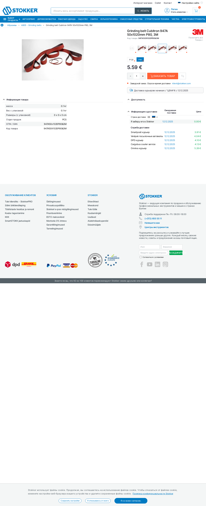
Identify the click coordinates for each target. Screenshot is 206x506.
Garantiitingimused (55, 224)
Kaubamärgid (94, 213)
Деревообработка (46, 19)
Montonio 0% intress (56, 220)
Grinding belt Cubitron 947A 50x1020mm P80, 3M (69, 25)
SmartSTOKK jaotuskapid (17, 220)
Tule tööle (92, 209)
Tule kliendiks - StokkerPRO (18, 201)
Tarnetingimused (54, 228)
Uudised (92, 217)
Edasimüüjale (94, 224)
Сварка (94, 19)
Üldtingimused (53, 201)
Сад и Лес (83, 19)
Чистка (175, 19)
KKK (7, 217)
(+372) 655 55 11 (153, 218)
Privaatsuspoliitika (55, 205)
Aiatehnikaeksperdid (98, 220)
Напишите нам (152, 222)
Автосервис (28, 19)
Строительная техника (157, 19)
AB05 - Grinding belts (31, 25)
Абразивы (12, 25)
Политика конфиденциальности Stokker (153, 493)
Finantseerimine (54, 213)
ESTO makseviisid (55, 217)
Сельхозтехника (109, 19)
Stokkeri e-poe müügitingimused (62, 209)
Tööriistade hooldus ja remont (19, 209)
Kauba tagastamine (14, 213)
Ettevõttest (93, 201)
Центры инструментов (157, 227)
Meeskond (93, 205)
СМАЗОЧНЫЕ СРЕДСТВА (131, 19)
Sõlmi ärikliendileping (15, 205)
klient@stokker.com (181, 83)
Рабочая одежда (66, 19)
